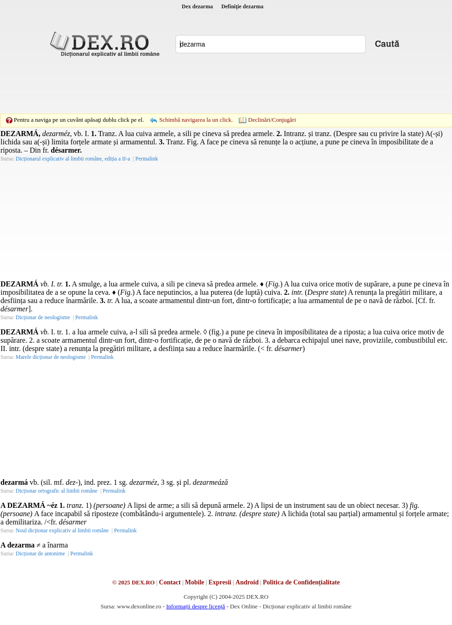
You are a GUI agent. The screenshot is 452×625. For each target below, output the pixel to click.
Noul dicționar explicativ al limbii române (62, 530)
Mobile (194, 582)
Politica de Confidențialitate (301, 582)
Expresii (220, 582)
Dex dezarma (197, 6)
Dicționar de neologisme (43, 317)
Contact (169, 582)
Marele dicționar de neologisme (51, 357)
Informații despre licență (195, 606)
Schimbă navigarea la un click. (196, 119)
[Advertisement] (162, 76)
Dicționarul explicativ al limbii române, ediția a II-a (73, 158)
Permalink (146, 158)
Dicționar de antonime (40, 553)
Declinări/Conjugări (272, 119)
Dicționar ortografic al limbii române (57, 491)
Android (247, 582)
